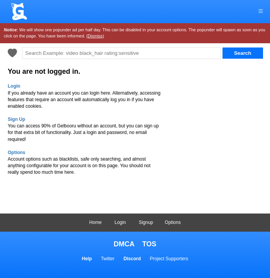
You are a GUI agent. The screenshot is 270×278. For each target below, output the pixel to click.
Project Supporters (169, 258)
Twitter (107, 258)
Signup (146, 222)
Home (95, 222)
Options (173, 222)
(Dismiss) (95, 36)
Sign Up (16, 119)
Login (120, 222)
